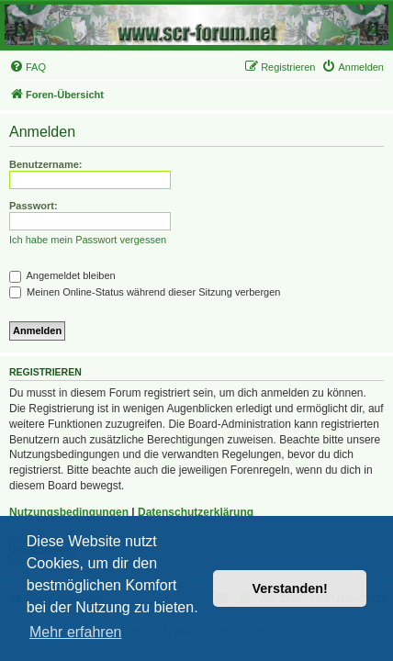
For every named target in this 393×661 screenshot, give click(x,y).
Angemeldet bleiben (62, 275)
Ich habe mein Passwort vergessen (87, 239)
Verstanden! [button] (290, 588)
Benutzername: (45, 164)
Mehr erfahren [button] (75, 632)
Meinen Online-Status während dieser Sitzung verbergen (144, 291)
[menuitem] (27, 67)
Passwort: (33, 205)
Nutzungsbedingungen (69, 512)
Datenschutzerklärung (195, 512)
